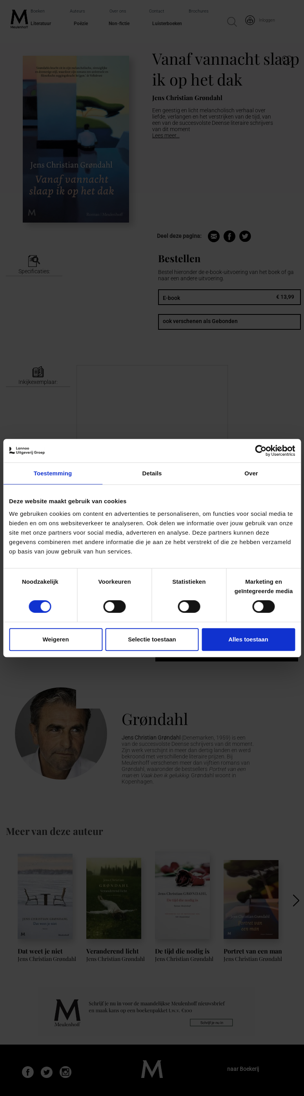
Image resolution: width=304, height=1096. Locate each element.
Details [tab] (152, 473)
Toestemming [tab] (53, 473)
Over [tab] (251, 473)
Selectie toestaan (152, 639)
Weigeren (55, 639)
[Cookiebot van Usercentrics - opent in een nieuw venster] (260, 451)
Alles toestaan (248, 639)
